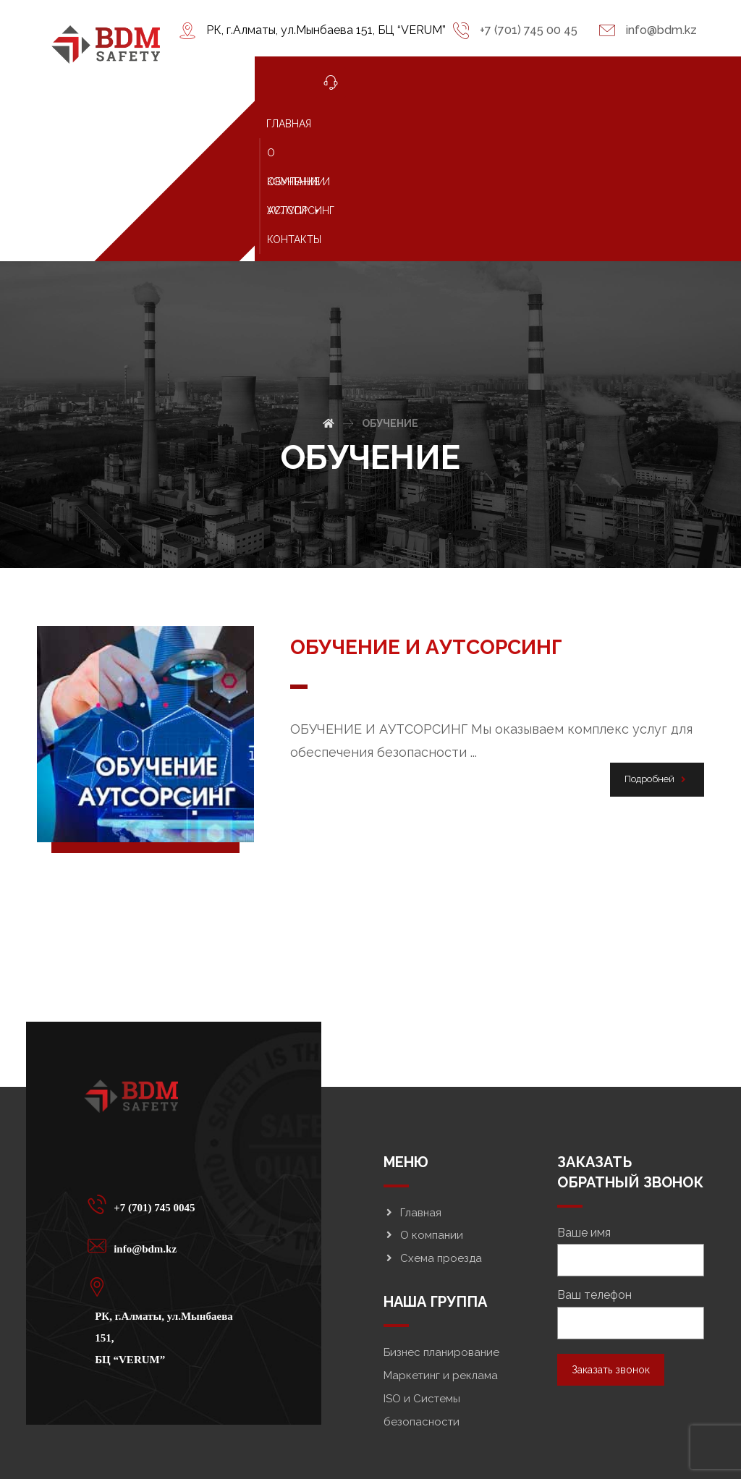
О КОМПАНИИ (396, 124)
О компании (423, 1148)
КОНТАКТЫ (329, 152)
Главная (412, 1125)
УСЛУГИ (621, 124)
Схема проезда (433, 1171)
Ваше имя (630, 1164)
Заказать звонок (611, 1283)
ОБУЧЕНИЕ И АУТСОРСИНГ (512, 124)
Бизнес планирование (441, 1265)
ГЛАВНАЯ (324, 124)
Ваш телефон (630, 1227)
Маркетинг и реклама (441, 1288)
